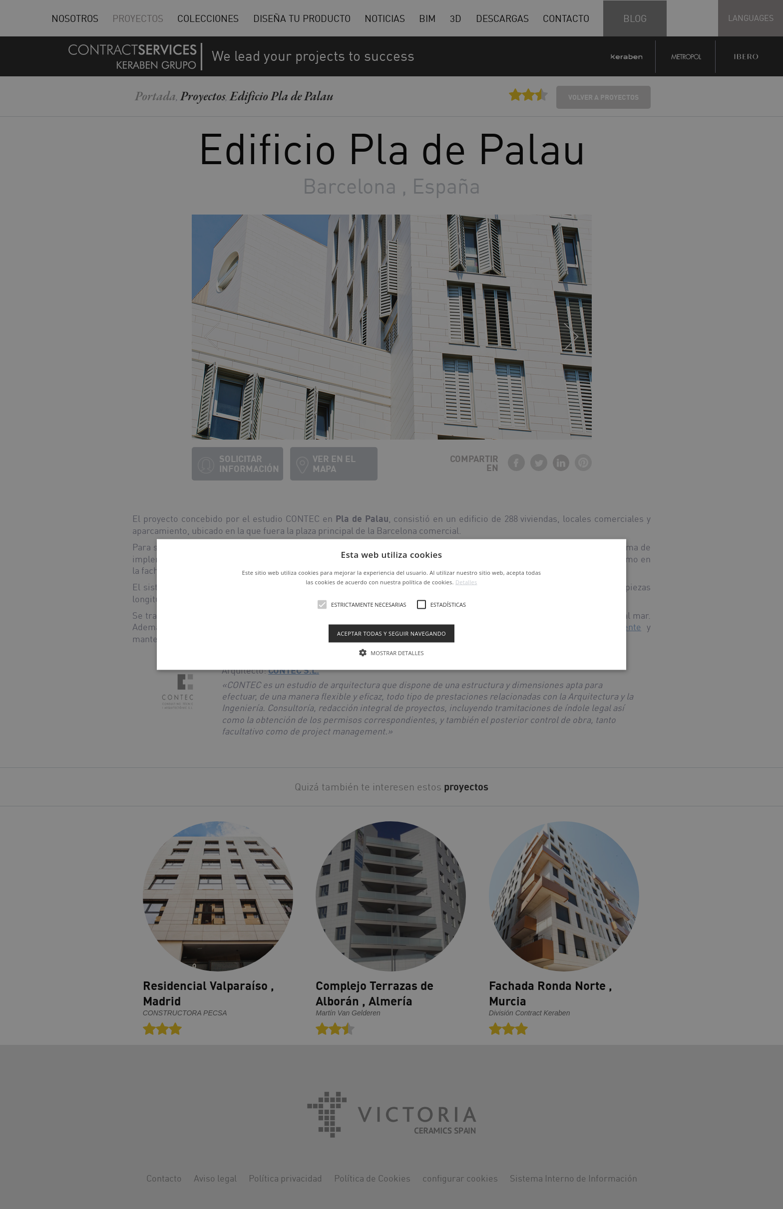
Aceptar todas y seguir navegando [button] (391, 633)
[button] (392, 604)
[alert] (391, 604)
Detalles (466, 582)
